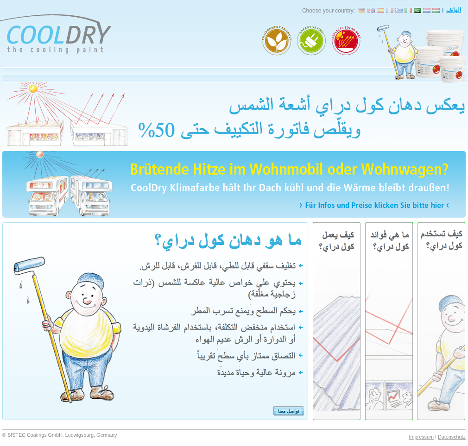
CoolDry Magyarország (436, 9)
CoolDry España (381, 9)
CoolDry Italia (408, 9)
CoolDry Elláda (399, 9)
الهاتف (453, 9)
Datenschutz (452, 437)
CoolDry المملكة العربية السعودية (418, 9)
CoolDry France (390, 9)
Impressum (421, 437)
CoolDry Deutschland (362, 9)
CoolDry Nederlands (427, 9)
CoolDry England (371, 9)
